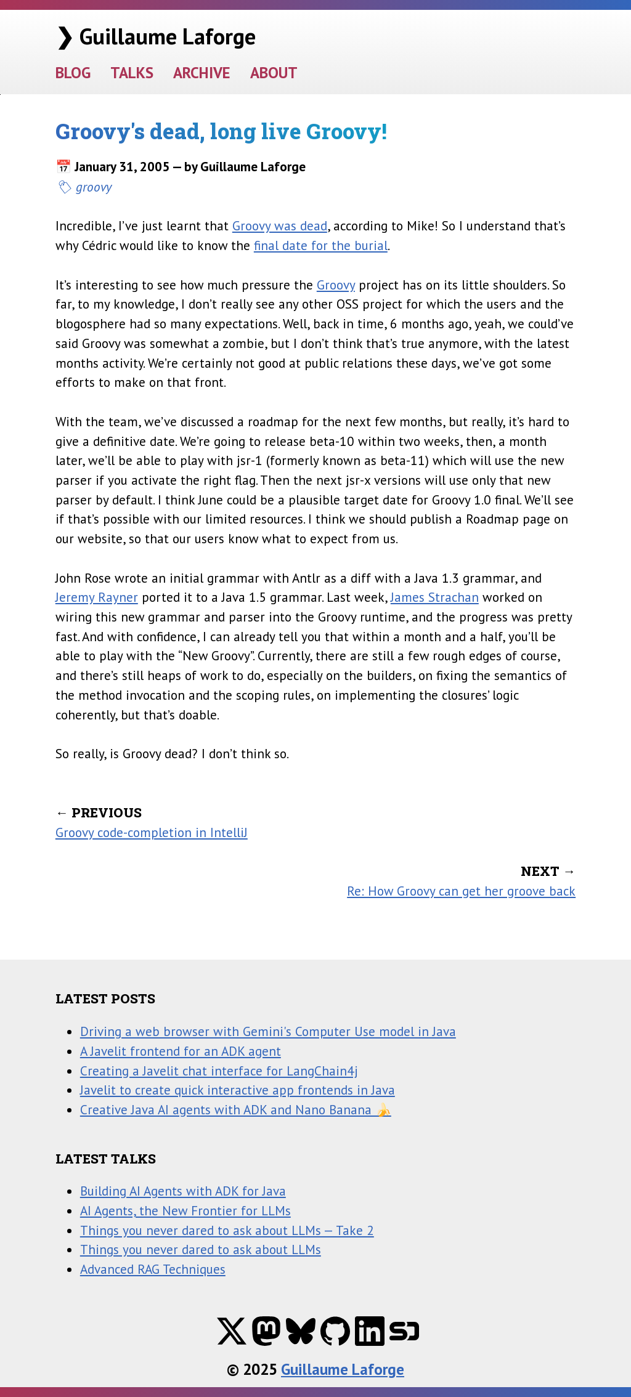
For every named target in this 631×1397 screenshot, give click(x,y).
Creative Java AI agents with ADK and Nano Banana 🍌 (235, 1109)
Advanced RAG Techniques (153, 1269)
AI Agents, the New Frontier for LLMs (185, 1210)
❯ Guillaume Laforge (155, 36)
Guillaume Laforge (342, 1369)
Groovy (336, 284)
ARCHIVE (201, 73)
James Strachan (435, 596)
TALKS (131, 73)
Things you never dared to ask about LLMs (200, 1249)
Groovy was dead (279, 225)
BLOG (73, 73)
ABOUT (274, 73)
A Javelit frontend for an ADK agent (180, 1050)
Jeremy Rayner (96, 596)
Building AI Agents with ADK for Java (183, 1190)
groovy (94, 186)
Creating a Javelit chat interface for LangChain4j (219, 1070)
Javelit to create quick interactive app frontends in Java (237, 1089)
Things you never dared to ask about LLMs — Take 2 (227, 1230)
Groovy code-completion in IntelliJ (151, 832)
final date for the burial (321, 245)
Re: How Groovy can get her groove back (461, 890)
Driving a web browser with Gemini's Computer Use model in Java (268, 1031)
